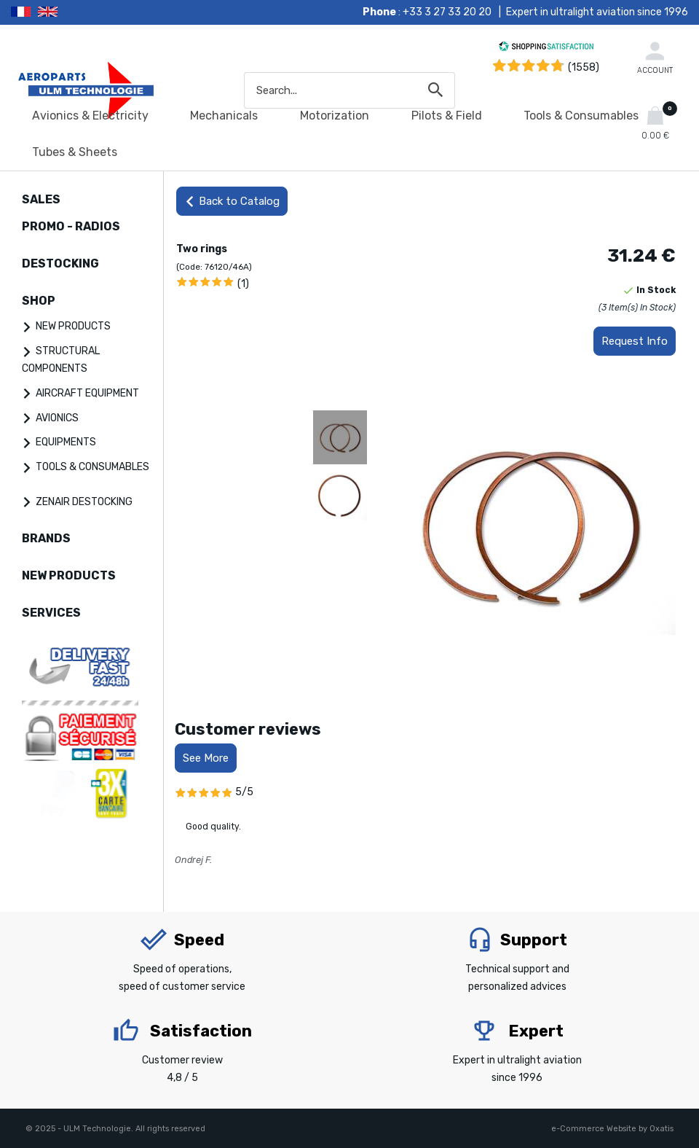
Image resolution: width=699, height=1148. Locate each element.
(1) (243, 284)
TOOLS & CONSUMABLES (92, 467)
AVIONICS (57, 418)
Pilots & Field (446, 115)
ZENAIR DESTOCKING (84, 502)
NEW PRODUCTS (73, 326)
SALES (41, 199)
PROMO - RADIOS (71, 226)
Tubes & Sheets (74, 152)
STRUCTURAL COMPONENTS (61, 360)
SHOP (38, 301)
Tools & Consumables (581, 115)
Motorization (334, 115)
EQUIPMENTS (66, 442)
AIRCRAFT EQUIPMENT (87, 393)
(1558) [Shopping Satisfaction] (583, 67)
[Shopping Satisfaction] (546, 48)
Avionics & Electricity (90, 115)
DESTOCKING (60, 263)
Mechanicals (224, 115)
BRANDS (46, 538)
